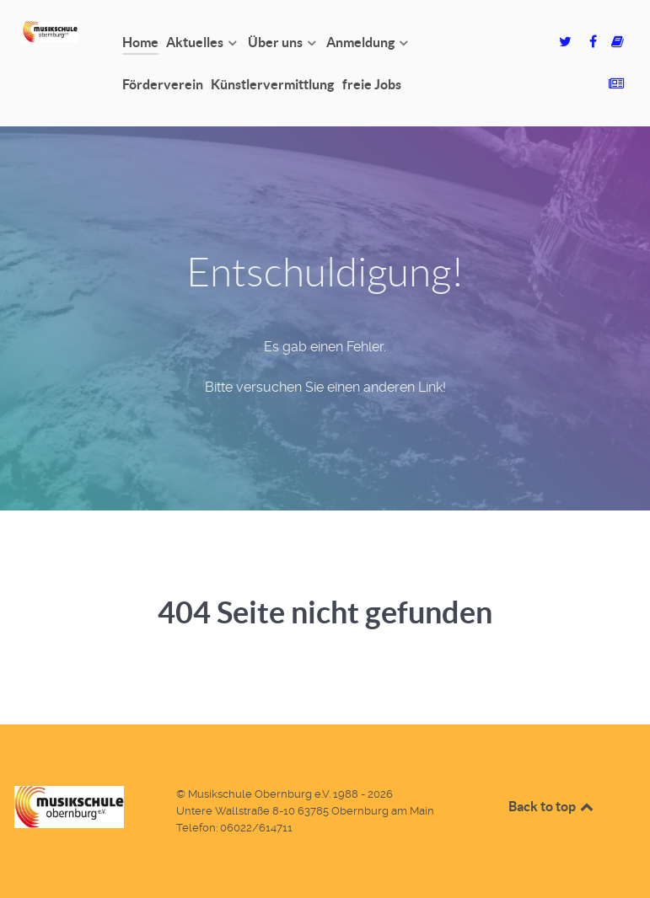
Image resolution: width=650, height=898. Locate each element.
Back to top (552, 806)
